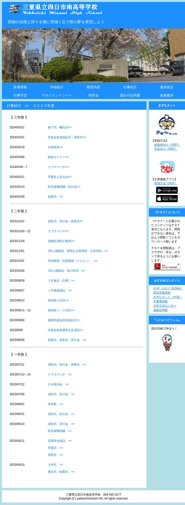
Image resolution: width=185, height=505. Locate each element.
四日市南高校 (162, 292)
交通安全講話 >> (60, 441)
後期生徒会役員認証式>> (64, 320)
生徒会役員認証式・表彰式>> (67, 137)
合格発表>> (55, 147)
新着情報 (20, 87)
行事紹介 (130, 87)
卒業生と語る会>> (60, 177)
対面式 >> (55, 448)
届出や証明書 (130, 95)
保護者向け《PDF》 (167, 144)
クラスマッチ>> (58, 167)
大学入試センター (164, 305)
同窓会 (93, 95)
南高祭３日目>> (58, 300)
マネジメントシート (57, 95)
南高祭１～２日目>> (61, 310)
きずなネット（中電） (167, 297)
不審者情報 (160, 301)
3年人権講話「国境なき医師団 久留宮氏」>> (78, 251)
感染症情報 (160, 310)
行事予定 (20, 95)
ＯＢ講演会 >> (58, 384)
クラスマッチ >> (60, 374)
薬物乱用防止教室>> (61, 241)
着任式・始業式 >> (61, 471)
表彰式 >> (55, 455)
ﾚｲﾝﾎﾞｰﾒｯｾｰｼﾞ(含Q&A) (167, 288)
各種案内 (166, 95)
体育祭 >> (55, 404)
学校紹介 (57, 87)
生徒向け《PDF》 (165, 149)
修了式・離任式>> (60, 127)
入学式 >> (55, 464)
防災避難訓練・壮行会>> (64, 186)
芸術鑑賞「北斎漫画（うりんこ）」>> (73, 261)
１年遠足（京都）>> (61, 280)
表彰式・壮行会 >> (61, 394)
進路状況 (166, 87)
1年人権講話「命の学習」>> (66, 270)
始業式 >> (55, 196)
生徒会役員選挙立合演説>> (65, 330)
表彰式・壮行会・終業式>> (65, 221)
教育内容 (93, 87)
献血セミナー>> (58, 157)
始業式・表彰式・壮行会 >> (67, 340)
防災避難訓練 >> (60, 431)
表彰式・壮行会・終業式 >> (67, 364)
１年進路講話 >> (60, 290)
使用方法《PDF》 (165, 183)
